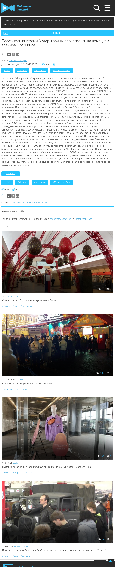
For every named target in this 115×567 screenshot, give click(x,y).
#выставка (40, 70)
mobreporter (13, 296)
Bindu (20, 380)
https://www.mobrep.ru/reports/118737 (28, 202)
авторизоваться (84, 219)
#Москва (22, 70)
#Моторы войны (61, 70)
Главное (8, 20)
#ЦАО (7, 70)
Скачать (10, 173)
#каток (24, 389)
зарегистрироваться (60, 219)
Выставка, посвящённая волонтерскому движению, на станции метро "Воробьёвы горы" (47, 467)
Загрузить (57, 33)
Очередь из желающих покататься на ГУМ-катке (27, 383)
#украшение (26, 306)
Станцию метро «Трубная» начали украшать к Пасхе (29, 300)
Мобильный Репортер (16, 8)
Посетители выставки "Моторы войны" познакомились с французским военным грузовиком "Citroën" (54, 550)
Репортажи (22, 20)
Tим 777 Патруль (18, 60)
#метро (16, 472)
